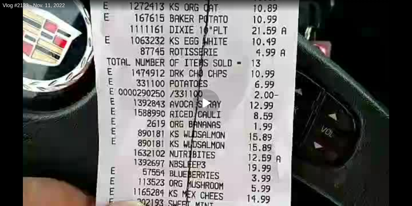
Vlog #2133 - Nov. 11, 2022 (34, 5)
